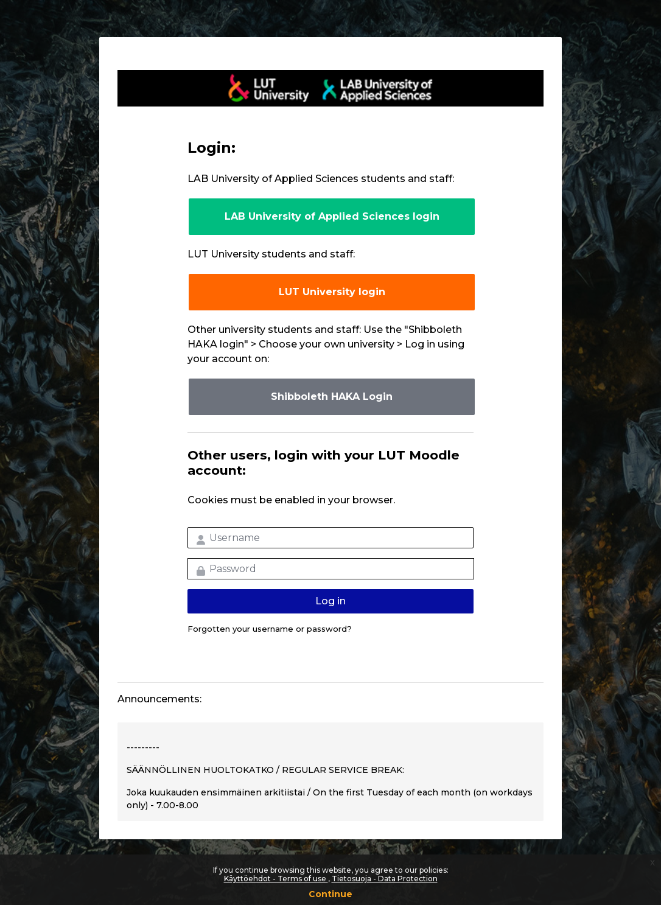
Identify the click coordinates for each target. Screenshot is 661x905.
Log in (330, 601)
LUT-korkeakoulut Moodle (330, 88)
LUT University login (332, 292)
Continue (330, 894)
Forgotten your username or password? (269, 629)
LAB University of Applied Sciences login (332, 216)
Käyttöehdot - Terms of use (276, 878)
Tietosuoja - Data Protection (385, 878)
